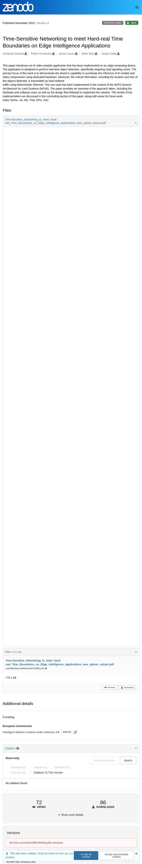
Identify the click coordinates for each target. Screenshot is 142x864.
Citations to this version (48, 772)
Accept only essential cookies (116, 855)
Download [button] (127, 687)
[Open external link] (76, 732)
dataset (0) (40, 767)
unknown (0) (18, 772)
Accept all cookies (86, 855)
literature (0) (18, 767)
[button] (71, 121)
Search (128, 760)
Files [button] (71, 651)
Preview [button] (109, 687)
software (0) (62, 767)
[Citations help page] (18, 748)
